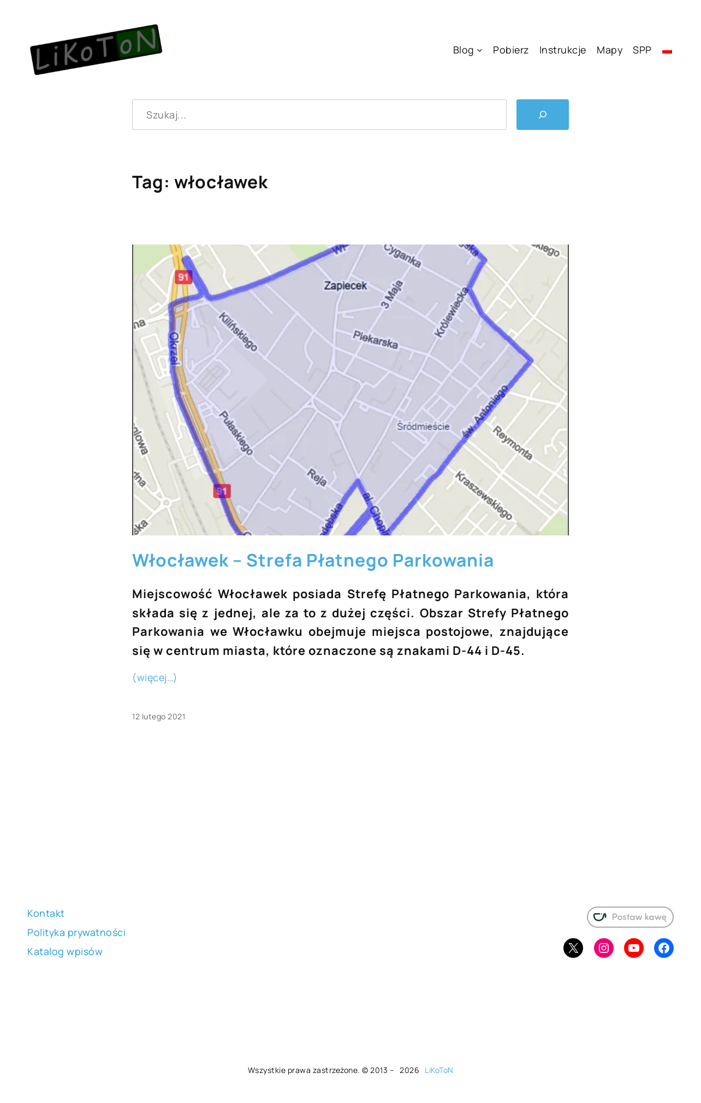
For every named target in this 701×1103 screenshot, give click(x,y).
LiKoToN (439, 1070)
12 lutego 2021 (158, 716)
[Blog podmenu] (480, 50)
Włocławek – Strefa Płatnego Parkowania (313, 560)
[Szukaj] (542, 114)
